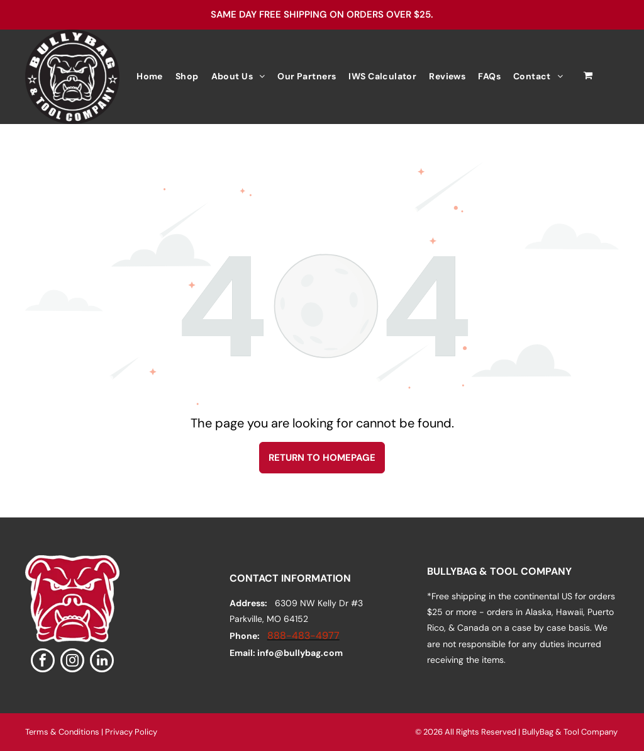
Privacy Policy (131, 731)
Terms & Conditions (62, 731)
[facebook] (43, 661)
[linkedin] (102, 661)
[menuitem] (149, 76)
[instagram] (72, 661)
